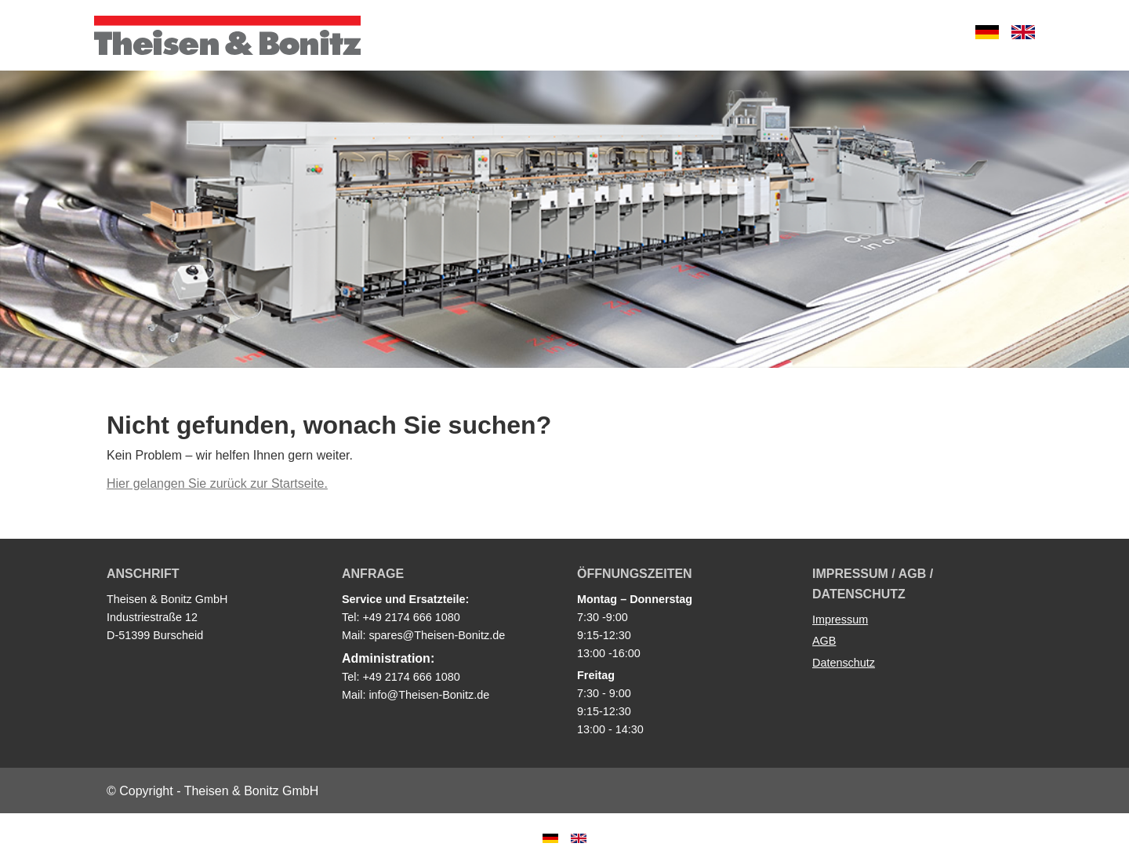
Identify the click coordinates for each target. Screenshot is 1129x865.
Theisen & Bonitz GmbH (227, 35)
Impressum (840, 619)
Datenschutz (843, 662)
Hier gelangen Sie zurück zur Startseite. (217, 483)
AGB (824, 640)
